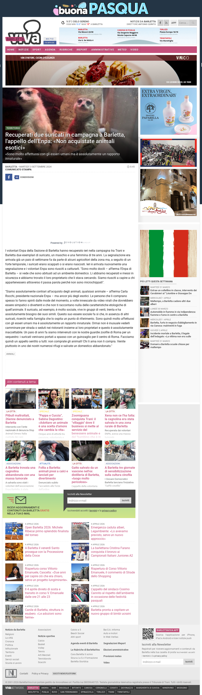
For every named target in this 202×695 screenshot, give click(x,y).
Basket (41, 644)
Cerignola (101, 688)
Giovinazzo (127, 688)
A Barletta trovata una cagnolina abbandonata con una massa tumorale (20, 473)
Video (106, 662)
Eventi (8, 655)
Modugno (182, 688)
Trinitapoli (123, 692)
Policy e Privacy (40, 673)
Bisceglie (64, 688)
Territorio (9, 652)
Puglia (45, 692)
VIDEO (134, 49)
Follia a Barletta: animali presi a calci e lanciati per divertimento (53, 473)
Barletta (33, 688)
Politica (9, 645)
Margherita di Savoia (147, 688)
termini (93, 510)
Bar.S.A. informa (111, 629)
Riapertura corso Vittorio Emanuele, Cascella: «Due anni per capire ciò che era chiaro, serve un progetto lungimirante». (46, 574)
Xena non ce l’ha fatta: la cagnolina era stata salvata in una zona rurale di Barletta (120, 421)
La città (9, 637)
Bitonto (76, 688)
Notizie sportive (46, 636)
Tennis (41, 651)
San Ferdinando (69, 692)
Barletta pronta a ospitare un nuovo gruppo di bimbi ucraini (111, 611)
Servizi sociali (12, 659)
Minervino (168, 688)
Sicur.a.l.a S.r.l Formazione (84, 657)
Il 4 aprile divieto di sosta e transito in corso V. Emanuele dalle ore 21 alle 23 (44, 593)
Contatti (24, 673)
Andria (45, 688)
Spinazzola (87, 692)
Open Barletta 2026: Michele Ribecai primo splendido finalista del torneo (47, 531)
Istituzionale (11, 648)
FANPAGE (50, 43)
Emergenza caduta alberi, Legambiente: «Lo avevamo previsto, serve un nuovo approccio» (109, 533)
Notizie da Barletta (15, 629)
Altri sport (76, 636)
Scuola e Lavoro (13, 663)
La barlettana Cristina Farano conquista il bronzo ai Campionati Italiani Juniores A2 (112, 551)
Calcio (41, 640)
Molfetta (33, 692)
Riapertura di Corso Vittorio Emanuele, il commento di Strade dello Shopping (113, 572)
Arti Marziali (44, 655)
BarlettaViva (23, 30)
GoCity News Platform (64, 674)
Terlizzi (100, 692)
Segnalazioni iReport (114, 643)
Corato (114, 688)
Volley (41, 647)
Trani (111, 692)
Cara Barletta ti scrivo (82, 654)
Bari (54, 688)
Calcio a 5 (76, 629)
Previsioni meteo (112, 656)
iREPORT (82, 49)
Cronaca (9, 641)
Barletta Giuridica (79, 661)
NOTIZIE (24, 49)
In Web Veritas (110, 636)
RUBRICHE (66, 49)
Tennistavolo (44, 658)
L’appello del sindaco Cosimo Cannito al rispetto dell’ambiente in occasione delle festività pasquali (112, 594)
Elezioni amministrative (115, 649)
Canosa (88, 688)
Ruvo (54, 692)
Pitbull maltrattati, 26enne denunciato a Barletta (19, 419)
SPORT (37, 49)
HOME (11, 49)
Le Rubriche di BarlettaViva (85, 649)
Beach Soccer (77, 633)
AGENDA (50, 49)
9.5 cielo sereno (82, 22)
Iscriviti (125, 500)
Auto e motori (110, 633)
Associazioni (44, 629)
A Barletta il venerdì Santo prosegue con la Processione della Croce (44, 551)
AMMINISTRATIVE (102, 49)
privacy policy (109, 510)
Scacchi (42, 662)
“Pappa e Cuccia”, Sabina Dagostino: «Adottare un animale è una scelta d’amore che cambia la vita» (53, 423)
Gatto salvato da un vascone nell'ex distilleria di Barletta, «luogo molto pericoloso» (86, 475)
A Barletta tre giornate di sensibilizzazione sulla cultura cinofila (120, 471)
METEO (122, 49)
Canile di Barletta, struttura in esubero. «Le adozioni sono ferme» (44, 613)
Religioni (9, 634)
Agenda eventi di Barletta (84, 643)
